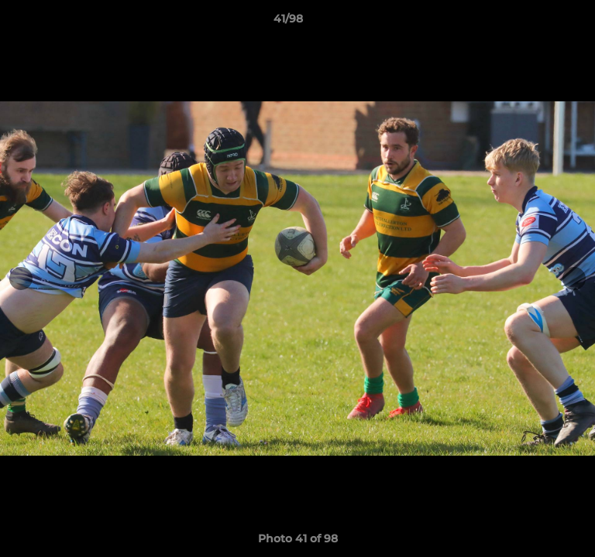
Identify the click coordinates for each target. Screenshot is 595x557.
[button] (539, 22)
